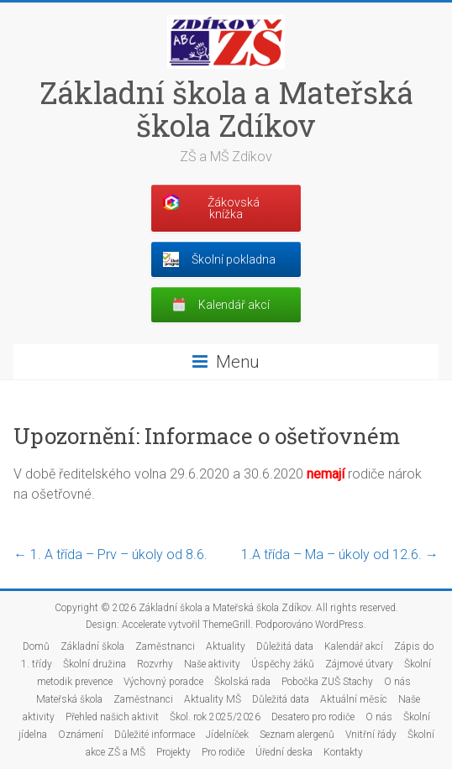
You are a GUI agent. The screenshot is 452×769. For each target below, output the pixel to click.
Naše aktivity (212, 664)
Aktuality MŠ (212, 699)
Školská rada (242, 682)
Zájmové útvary (359, 664)
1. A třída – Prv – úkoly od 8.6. (110, 554)
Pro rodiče (223, 752)
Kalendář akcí (353, 646)
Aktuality (225, 646)
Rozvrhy (155, 664)
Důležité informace (154, 734)
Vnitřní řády (371, 734)
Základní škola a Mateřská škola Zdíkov (226, 108)
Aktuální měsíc (353, 699)
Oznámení (80, 734)
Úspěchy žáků (282, 664)
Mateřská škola (69, 699)
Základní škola (92, 646)
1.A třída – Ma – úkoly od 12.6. (340, 554)
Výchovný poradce (163, 682)
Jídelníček (227, 734)
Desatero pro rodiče (313, 717)
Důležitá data (284, 646)
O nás (397, 682)
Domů (36, 646)
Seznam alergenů (297, 734)
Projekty (173, 752)
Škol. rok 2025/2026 (215, 717)
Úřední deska (284, 752)
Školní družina (94, 664)
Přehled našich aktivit (112, 717)
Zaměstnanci (165, 646)
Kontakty (343, 752)
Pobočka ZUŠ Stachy (327, 682)
